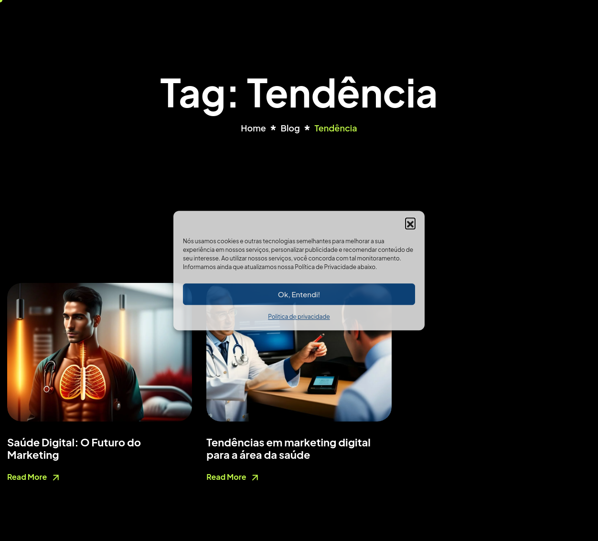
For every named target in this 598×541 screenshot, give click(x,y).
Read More (34, 478)
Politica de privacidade (299, 316)
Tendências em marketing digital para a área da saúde (288, 448)
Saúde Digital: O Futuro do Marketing (74, 448)
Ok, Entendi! (299, 294)
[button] (410, 222)
